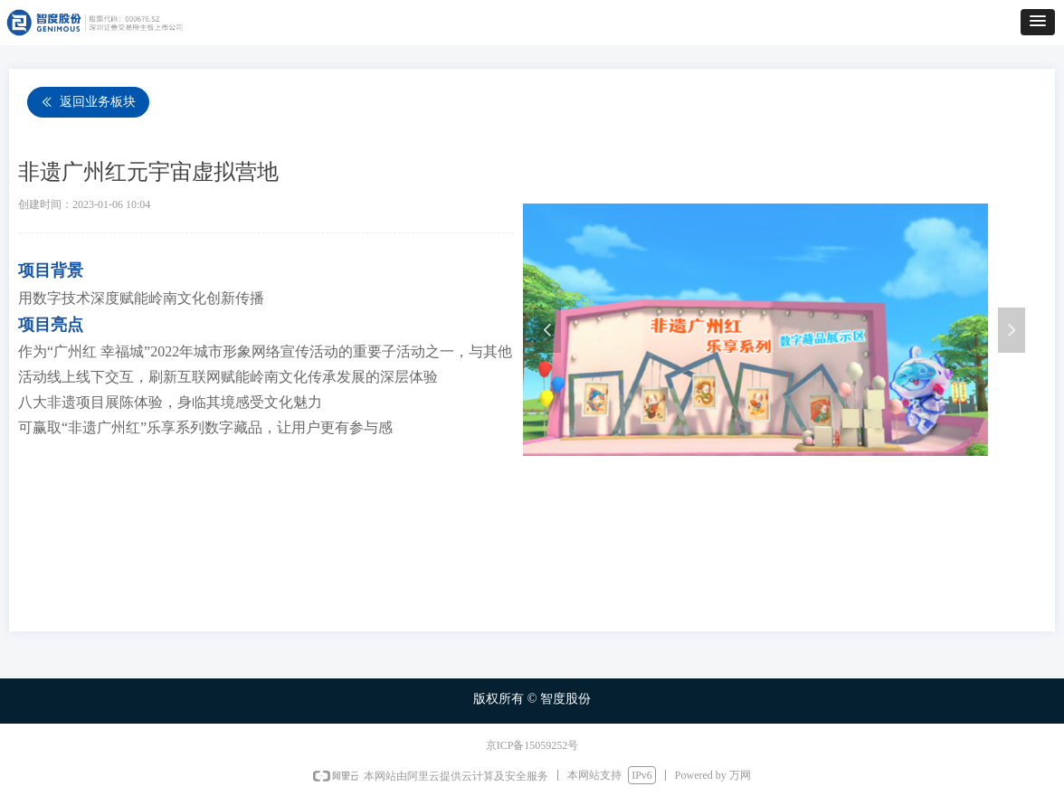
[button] (1038, 22)
